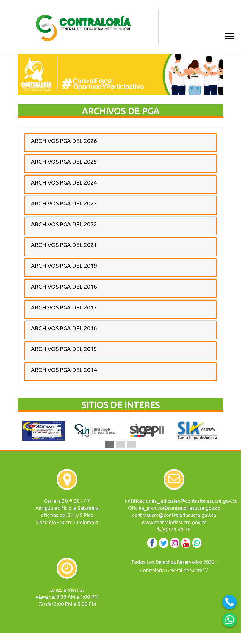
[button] (229, 35)
